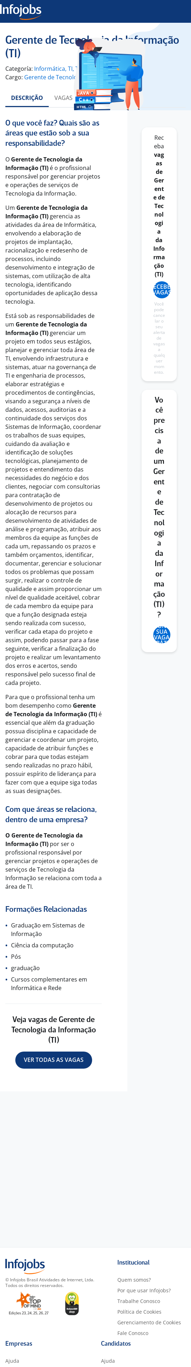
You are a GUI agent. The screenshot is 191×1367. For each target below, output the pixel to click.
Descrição (27, 98)
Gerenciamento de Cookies (149, 1322)
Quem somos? (134, 1279)
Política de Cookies (139, 1311)
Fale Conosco (132, 1333)
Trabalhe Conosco (138, 1301)
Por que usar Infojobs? (144, 1290)
